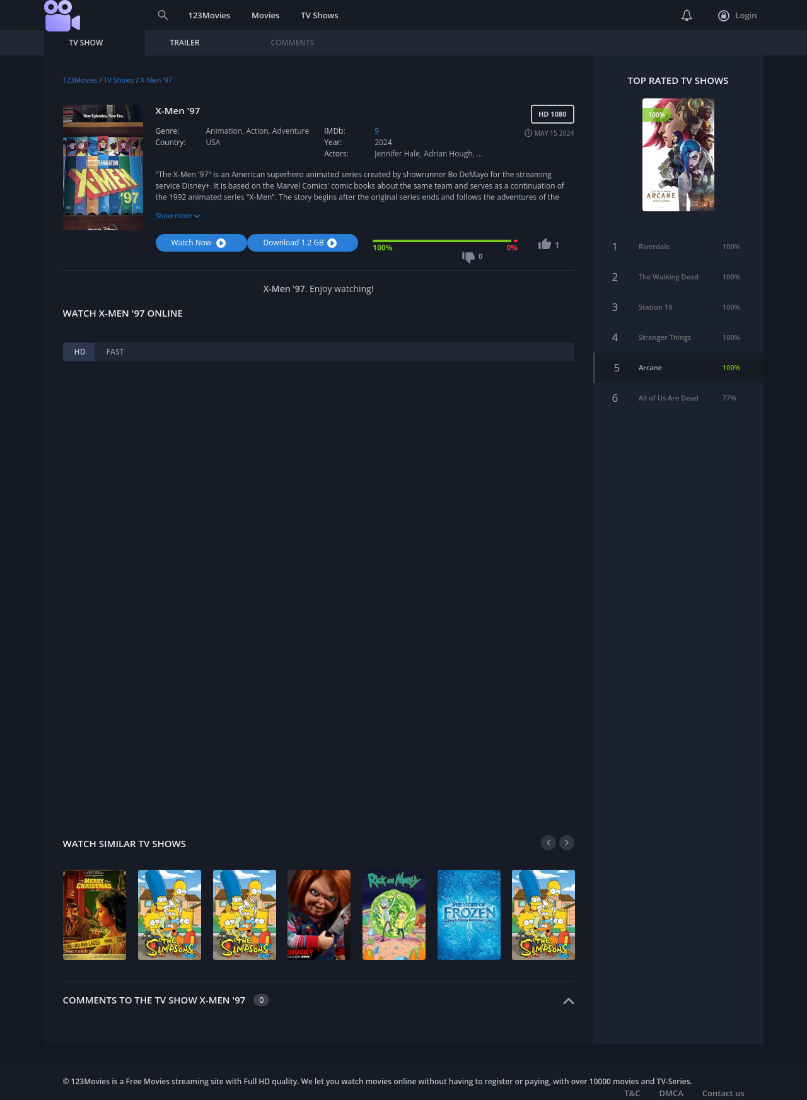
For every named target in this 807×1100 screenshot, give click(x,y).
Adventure (290, 131)
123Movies (210, 15)
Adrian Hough (448, 153)
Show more (178, 215)
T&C (632, 1093)
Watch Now (200, 242)
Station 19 (655, 296)
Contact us (723, 1093)
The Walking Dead (669, 266)
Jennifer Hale (397, 153)
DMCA (671, 1093)
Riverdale (654, 235)
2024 (383, 142)
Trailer (185, 42)
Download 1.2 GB (301, 242)
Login (737, 16)
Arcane (650, 356)
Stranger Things (665, 326)
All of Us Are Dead (669, 387)
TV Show (86, 42)
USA (213, 142)
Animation (224, 131)
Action (257, 131)
